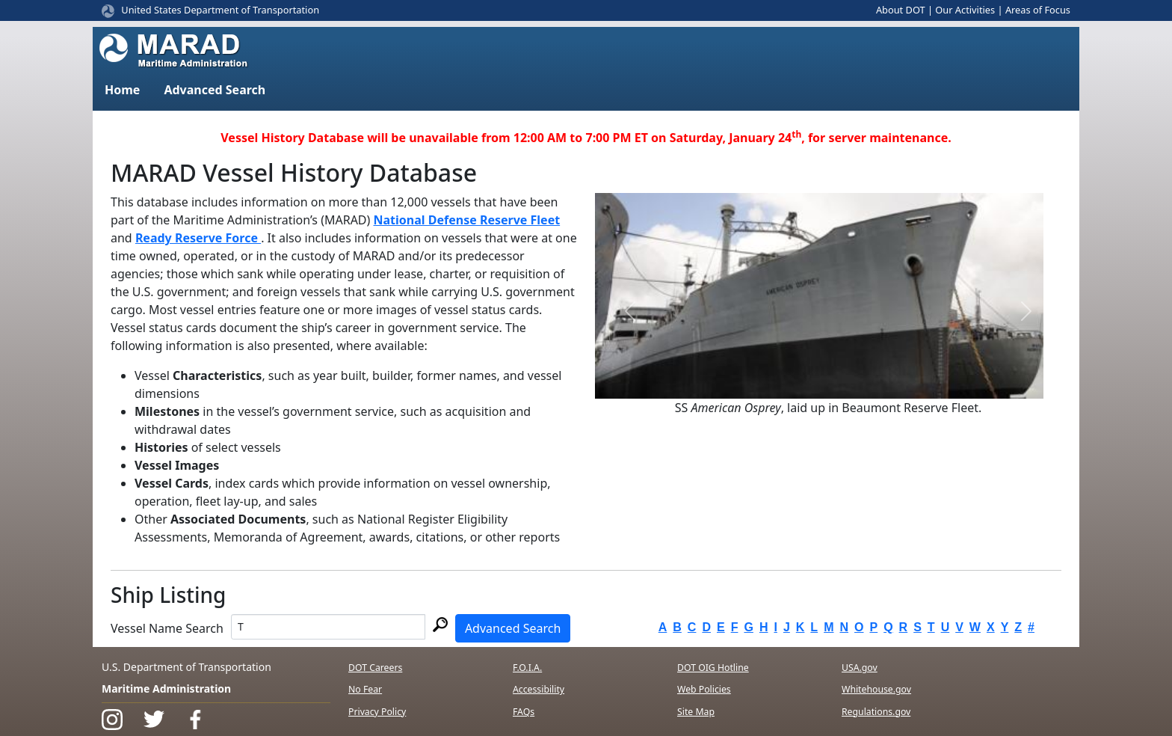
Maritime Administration (166, 688)
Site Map (696, 711)
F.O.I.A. (527, 667)
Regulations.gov (876, 711)
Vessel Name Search (167, 628)
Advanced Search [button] (214, 90)
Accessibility (538, 689)
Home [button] (122, 90)
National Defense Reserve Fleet (467, 220)
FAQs (523, 711)
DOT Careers (375, 667)
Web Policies (704, 689)
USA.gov (860, 667)
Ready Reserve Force (198, 238)
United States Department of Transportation (220, 9)
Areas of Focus (1037, 9)
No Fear (365, 689)
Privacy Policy (377, 711)
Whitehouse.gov (876, 689)
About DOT (900, 9)
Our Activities (965, 9)
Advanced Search (513, 628)
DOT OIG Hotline (713, 667)
